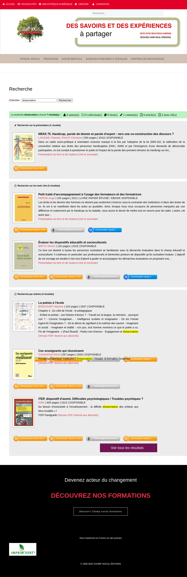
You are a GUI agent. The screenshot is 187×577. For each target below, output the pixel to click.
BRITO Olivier (46, 246)
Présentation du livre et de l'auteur (57, 154)
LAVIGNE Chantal (49, 137)
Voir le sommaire (88, 154)
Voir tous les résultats (127, 448)
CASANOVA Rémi (49, 354)
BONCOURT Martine (50, 306)
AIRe (41, 402)
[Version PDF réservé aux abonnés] (58, 335)
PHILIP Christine (72, 137)
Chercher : (15, 100)
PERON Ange (46, 198)
